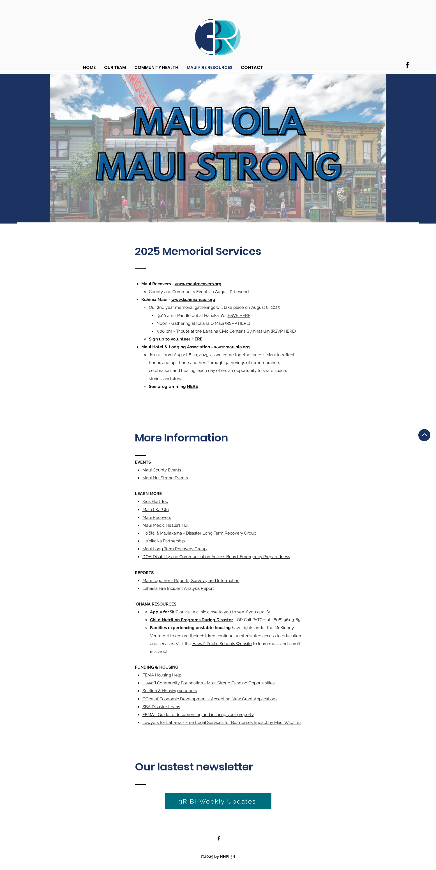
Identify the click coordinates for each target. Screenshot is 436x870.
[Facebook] (407, 65)
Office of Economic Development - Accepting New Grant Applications (209, 698)
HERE (197, 339)
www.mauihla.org (232, 346)
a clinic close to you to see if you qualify (231, 611)
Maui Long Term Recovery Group (174, 548)
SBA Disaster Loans (161, 706)
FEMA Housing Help (161, 675)
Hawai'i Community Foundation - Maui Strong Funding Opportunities (208, 682)
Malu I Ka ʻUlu (155, 509)
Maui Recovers (156, 517)
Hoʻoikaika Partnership (163, 541)
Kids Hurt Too (155, 501)
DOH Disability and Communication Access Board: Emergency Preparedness (216, 556)
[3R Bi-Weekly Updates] (218, 801)
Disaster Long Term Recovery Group (221, 533)
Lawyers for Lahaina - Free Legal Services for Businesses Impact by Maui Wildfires (221, 722)
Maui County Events (161, 470)
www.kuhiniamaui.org (193, 299)
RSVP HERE (239, 315)
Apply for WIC (164, 611)
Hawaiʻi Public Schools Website (222, 643)
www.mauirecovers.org (198, 283)
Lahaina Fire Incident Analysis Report (178, 588)
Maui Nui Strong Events (165, 477)
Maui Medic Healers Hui (165, 525)
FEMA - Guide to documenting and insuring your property (198, 714)
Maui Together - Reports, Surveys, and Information (190, 580)
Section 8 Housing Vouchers (169, 690)
